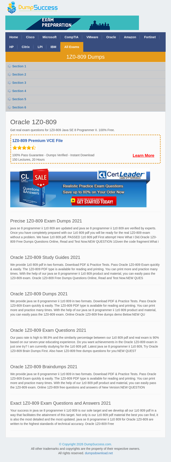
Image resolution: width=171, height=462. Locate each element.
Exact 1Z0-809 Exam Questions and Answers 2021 (60, 403)
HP (11, 47)
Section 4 (19, 91)
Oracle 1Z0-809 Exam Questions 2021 (48, 330)
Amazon (130, 37)
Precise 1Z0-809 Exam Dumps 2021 (46, 220)
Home (13, 37)
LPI (40, 47)
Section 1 (19, 66)
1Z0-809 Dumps (85, 57)
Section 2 (19, 74)
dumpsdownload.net (99, 453)
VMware (92, 37)
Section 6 (19, 107)
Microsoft (50, 37)
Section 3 (19, 82)
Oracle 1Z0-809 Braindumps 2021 (43, 366)
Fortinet (150, 37)
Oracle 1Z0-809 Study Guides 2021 (45, 257)
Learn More (143, 155)
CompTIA (71, 37)
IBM (53, 47)
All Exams (71, 47)
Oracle (111, 37)
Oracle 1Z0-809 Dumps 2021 (39, 293)
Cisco (30, 37)
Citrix (26, 47)
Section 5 (19, 99)
